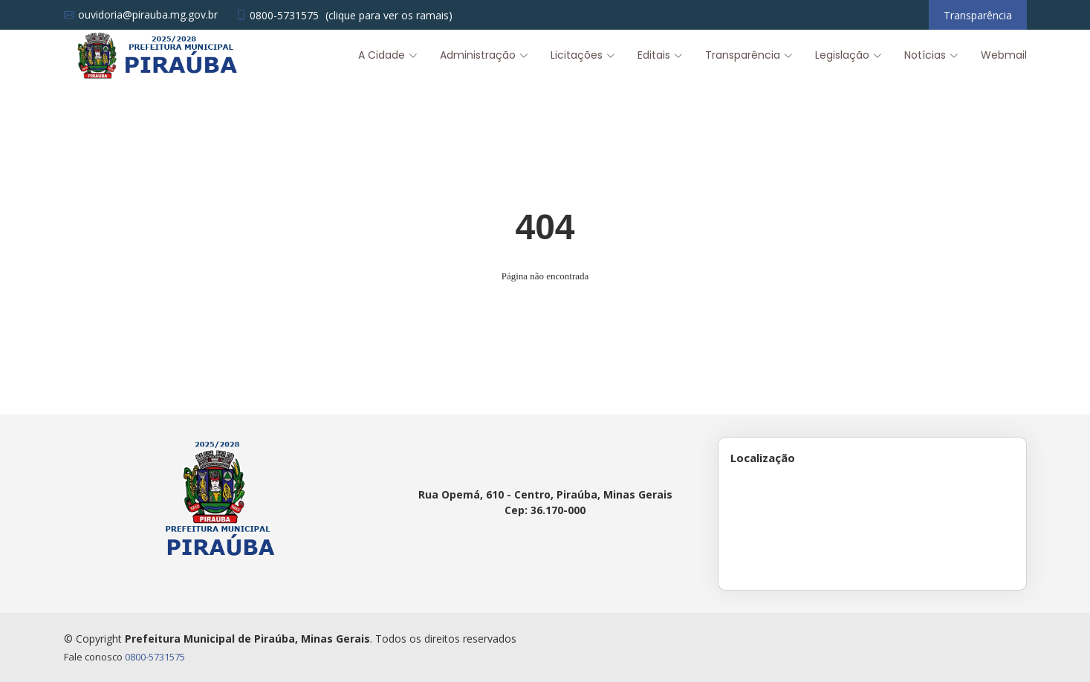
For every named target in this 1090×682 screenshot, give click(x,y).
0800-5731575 (155, 656)
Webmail (1004, 55)
